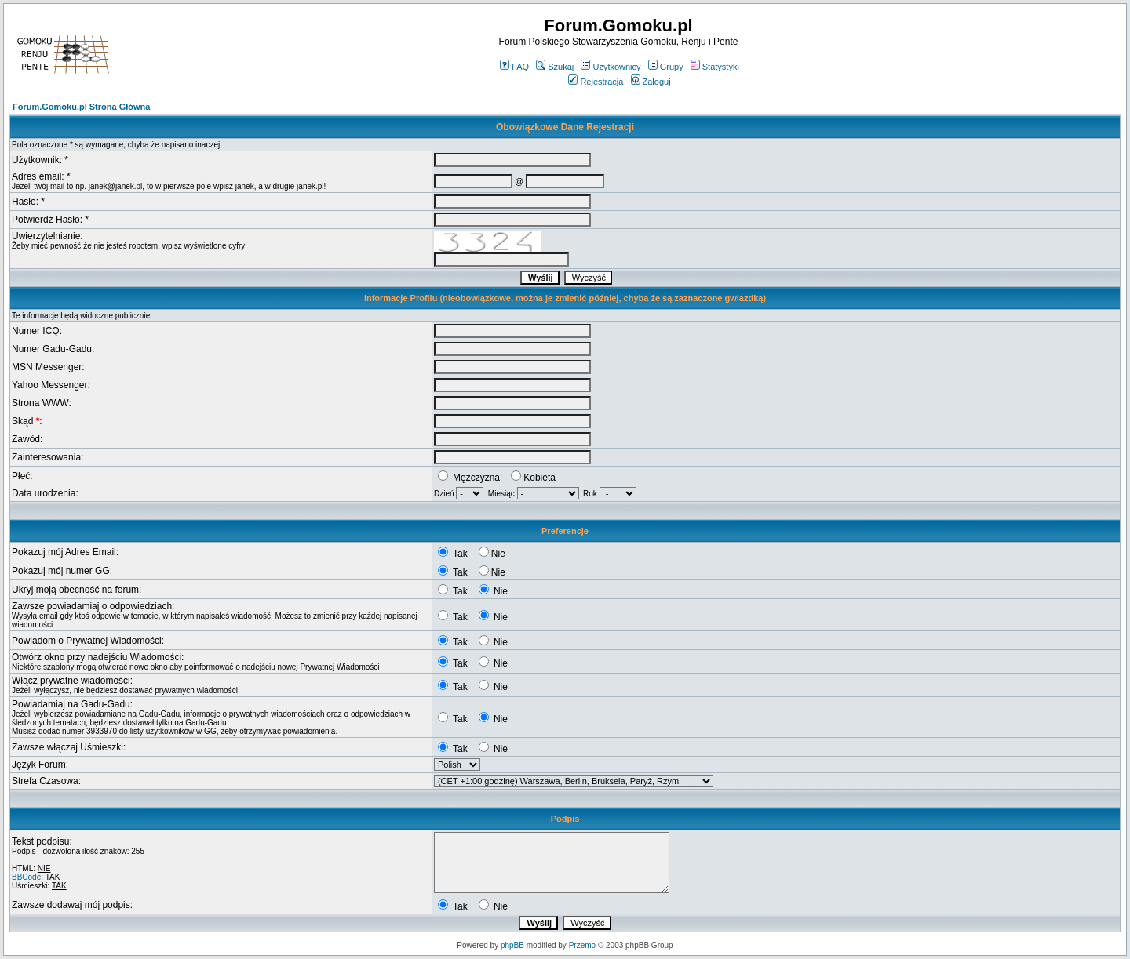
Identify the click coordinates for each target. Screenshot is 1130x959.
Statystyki (715, 66)
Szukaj (555, 66)
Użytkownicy (610, 66)
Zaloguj (651, 81)
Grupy (665, 66)
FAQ (514, 66)
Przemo (582, 945)
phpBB (512, 945)
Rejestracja (595, 81)
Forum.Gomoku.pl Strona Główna (81, 106)
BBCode (26, 877)
